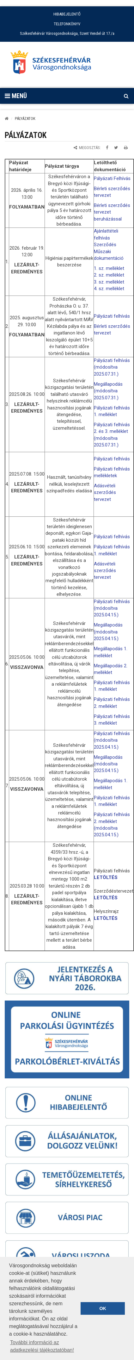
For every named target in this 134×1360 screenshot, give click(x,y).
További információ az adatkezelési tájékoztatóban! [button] (42, 1346)
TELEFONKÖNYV (67, 24)
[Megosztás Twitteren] (116, 147)
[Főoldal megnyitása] (53, 64)
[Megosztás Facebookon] (107, 147)
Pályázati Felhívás (112, 178)
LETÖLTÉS (106, 877)
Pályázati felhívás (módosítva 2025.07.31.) (112, 367)
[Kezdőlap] (7, 118)
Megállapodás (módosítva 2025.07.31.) (108, 391)
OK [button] (102, 1308)
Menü (16, 96)
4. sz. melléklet (109, 288)
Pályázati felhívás (112, 316)
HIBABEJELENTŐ (67, 14)
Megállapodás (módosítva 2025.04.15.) (108, 631)
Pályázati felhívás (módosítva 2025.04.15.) (112, 608)
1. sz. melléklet (109, 268)
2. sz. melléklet (109, 275)
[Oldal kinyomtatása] (126, 147)
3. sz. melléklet (109, 282)
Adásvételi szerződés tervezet (105, 492)
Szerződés (105, 244)
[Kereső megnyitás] (126, 96)
